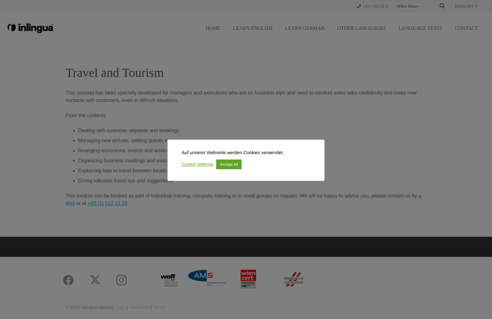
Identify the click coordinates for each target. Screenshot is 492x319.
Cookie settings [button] (197, 164)
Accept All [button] (229, 164)
